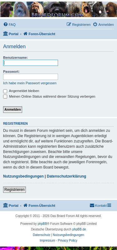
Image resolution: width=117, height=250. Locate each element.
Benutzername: (15, 57)
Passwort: (11, 71)
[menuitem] (9, 24)
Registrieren (14, 189)
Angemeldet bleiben (21, 91)
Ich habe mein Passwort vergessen (29, 83)
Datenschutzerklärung (66, 176)
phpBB (42, 223)
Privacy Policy (67, 240)
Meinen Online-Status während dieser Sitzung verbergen (49, 96)
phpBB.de (79, 229)
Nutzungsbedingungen (23, 176)
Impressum (47, 240)
